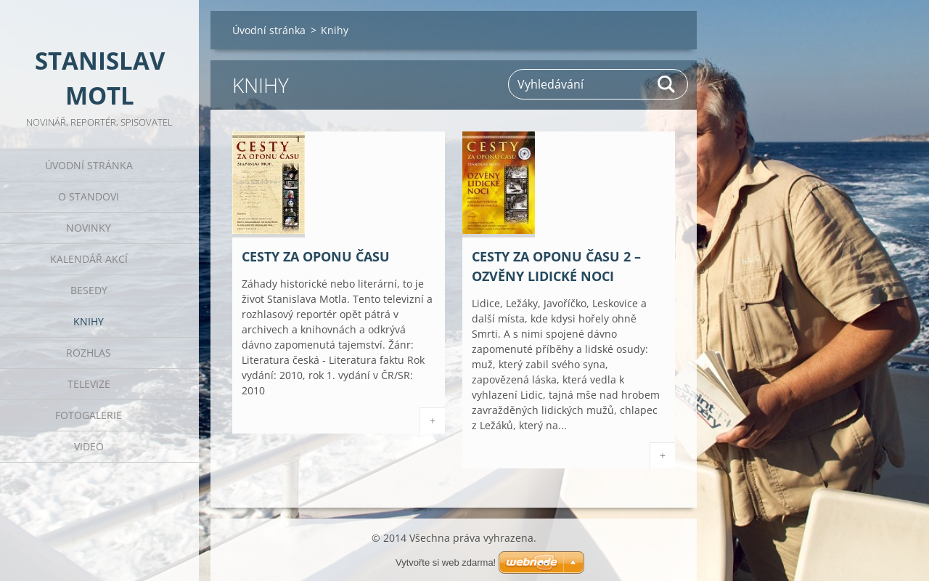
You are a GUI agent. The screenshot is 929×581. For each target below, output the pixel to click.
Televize (88, 384)
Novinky (88, 228)
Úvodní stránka (89, 165)
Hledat (667, 84)
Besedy (88, 290)
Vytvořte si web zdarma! (446, 562)
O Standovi (88, 196)
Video (89, 446)
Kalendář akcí (89, 259)
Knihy (88, 321)
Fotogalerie (88, 415)
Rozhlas (88, 352)
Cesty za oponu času (316, 256)
